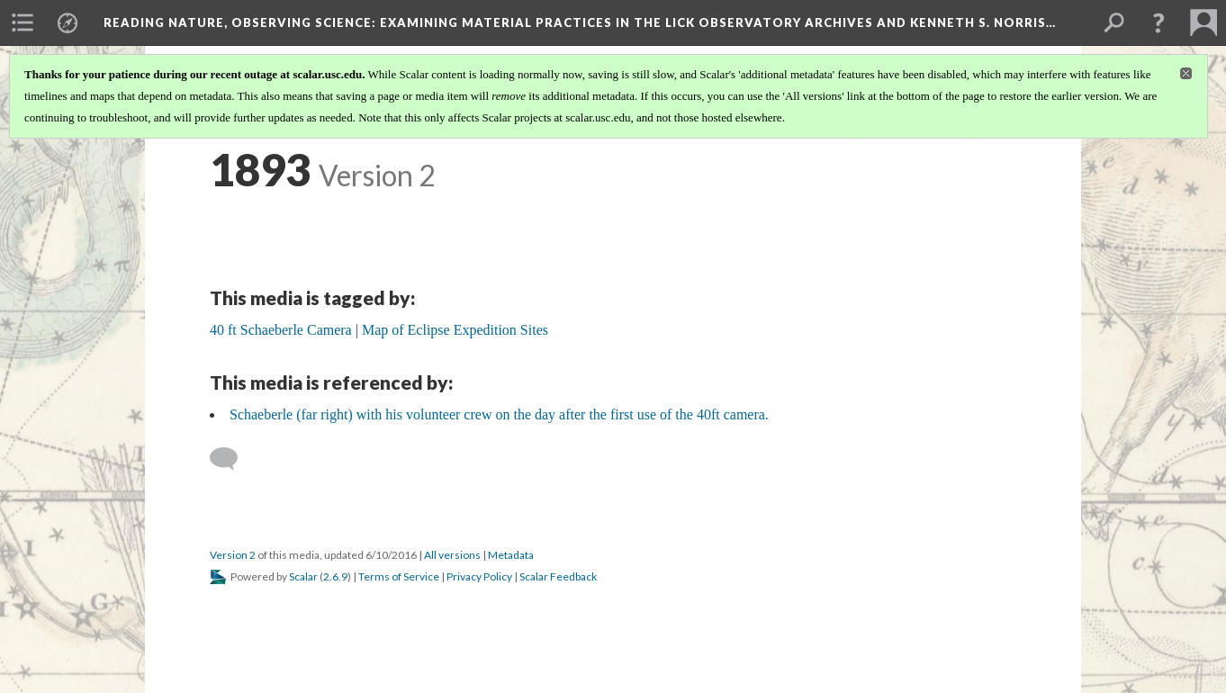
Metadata (511, 555)
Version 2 (233, 555)
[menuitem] (22, 22)
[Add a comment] (232, 459)
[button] (1158, 22)
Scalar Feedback (558, 576)
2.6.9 (335, 576)
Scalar (303, 576)
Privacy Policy (479, 576)
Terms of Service (398, 576)
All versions (452, 555)
